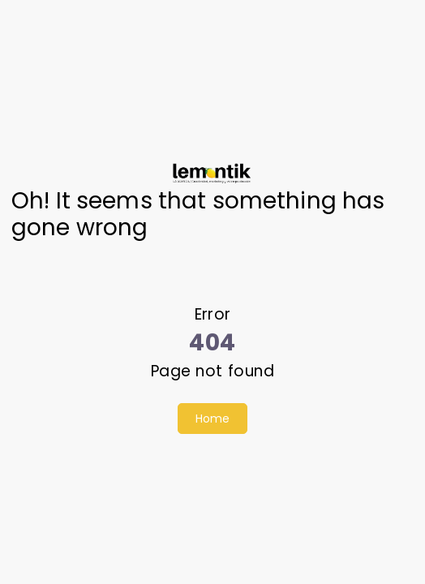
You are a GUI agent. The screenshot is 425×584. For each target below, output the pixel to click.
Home (212, 418)
